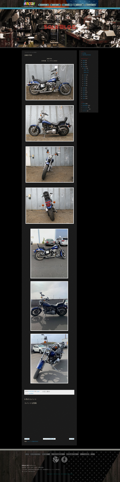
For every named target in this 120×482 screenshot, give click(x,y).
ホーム (27, 454)
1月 (85, 85)
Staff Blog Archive (86, 54)
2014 (84, 98)
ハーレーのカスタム (35, 454)
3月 (85, 81)
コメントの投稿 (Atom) (32, 441)
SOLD (83, 103)
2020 (84, 66)
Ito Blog (93, 454)
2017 (84, 92)
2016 (84, 94)
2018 (84, 90)
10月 (85, 75)
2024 (84, 60)
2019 (84, 88)
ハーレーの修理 (46, 454)
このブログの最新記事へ (49, 438)
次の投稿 (27, 438)
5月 (85, 79)
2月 (85, 83)
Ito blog (84, 53)
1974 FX (86, 70)
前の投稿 (71, 438)
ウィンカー (85, 107)
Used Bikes (31, 393)
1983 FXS (86, 72)
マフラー (84, 110)
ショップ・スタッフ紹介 (72, 454)
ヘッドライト (85, 109)
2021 (84, 64)
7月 (85, 77)
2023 (84, 62)
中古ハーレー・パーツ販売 (58, 454)
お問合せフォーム (84, 454)
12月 (85, 68)
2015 (84, 96)
